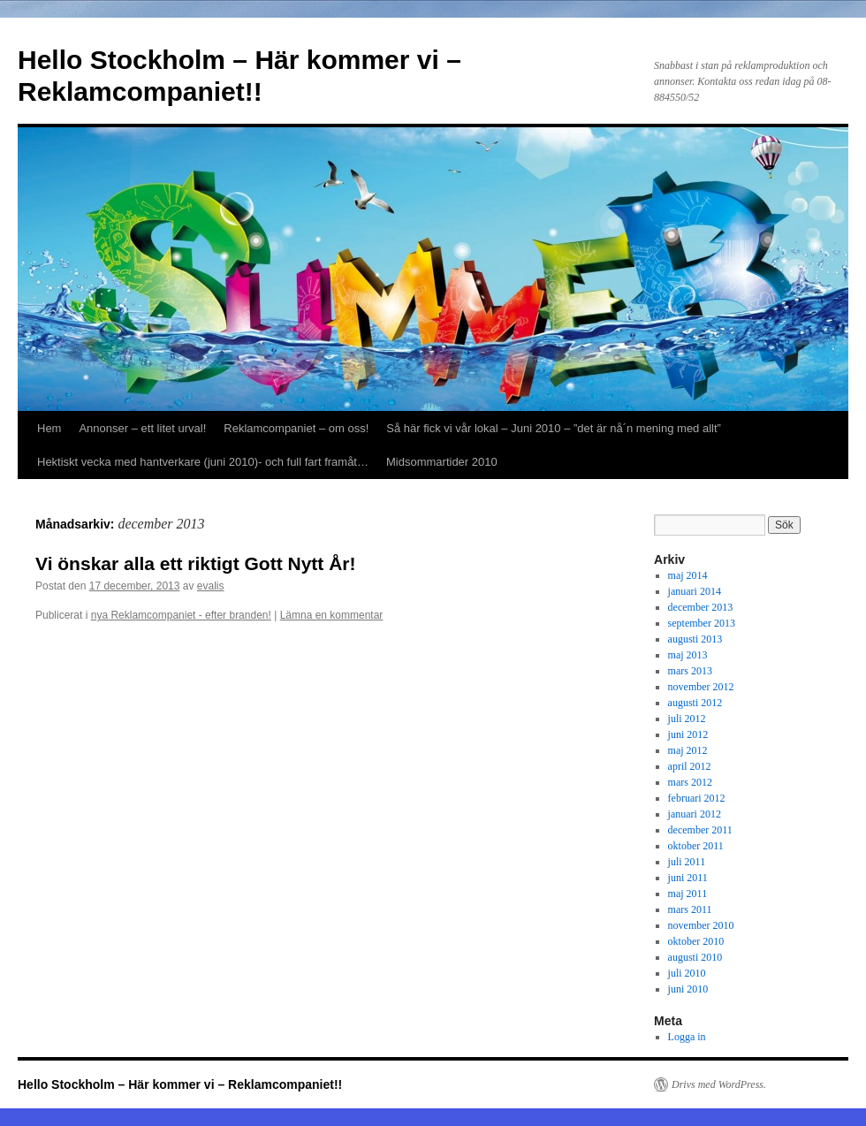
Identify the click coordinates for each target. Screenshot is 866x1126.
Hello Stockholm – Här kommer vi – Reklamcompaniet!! (180, 1084)
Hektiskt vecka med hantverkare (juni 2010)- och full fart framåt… (202, 461)
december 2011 (700, 830)
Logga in (687, 1037)
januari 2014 (694, 591)
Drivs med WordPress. (719, 1084)
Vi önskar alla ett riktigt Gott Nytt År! (195, 563)
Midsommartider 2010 (442, 461)
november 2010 (701, 925)
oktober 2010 (696, 941)
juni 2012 (688, 734)
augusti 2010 (695, 957)
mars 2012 (690, 782)
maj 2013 (688, 655)
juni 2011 (688, 877)
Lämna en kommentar (332, 615)
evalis (210, 586)
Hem (49, 428)
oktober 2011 (696, 846)
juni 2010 (688, 989)
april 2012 (689, 766)
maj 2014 (688, 575)
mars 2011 (690, 909)
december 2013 (700, 607)
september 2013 (701, 623)
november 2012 (701, 687)
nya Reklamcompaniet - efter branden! (181, 615)
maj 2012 (688, 750)
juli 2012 (687, 718)
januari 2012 (694, 814)
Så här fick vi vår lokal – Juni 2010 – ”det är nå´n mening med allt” (553, 428)
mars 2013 (690, 671)
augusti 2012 (695, 702)
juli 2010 (687, 973)
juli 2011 (687, 862)
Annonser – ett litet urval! (142, 428)
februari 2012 (696, 798)
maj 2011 (688, 893)
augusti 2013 (695, 639)
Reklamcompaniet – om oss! (296, 428)
